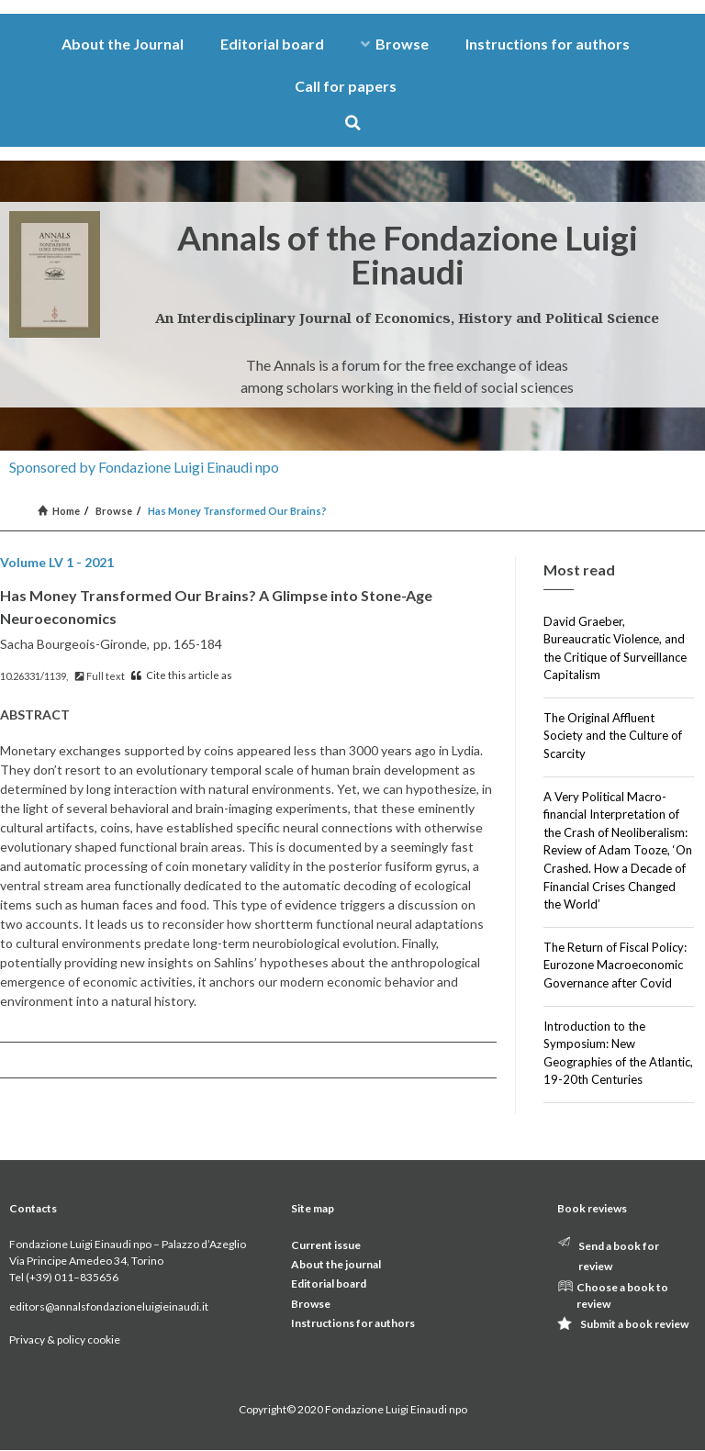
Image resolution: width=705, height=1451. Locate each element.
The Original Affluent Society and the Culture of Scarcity (612, 735)
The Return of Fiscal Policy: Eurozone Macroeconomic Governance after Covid (615, 965)
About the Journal (123, 43)
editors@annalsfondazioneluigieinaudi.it (108, 1306)
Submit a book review (634, 1324)
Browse (395, 43)
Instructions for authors (547, 43)
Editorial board (272, 43)
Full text (100, 676)
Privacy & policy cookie (64, 1339)
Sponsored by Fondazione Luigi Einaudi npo (144, 466)
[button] (353, 122)
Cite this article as (181, 675)
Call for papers (346, 86)
